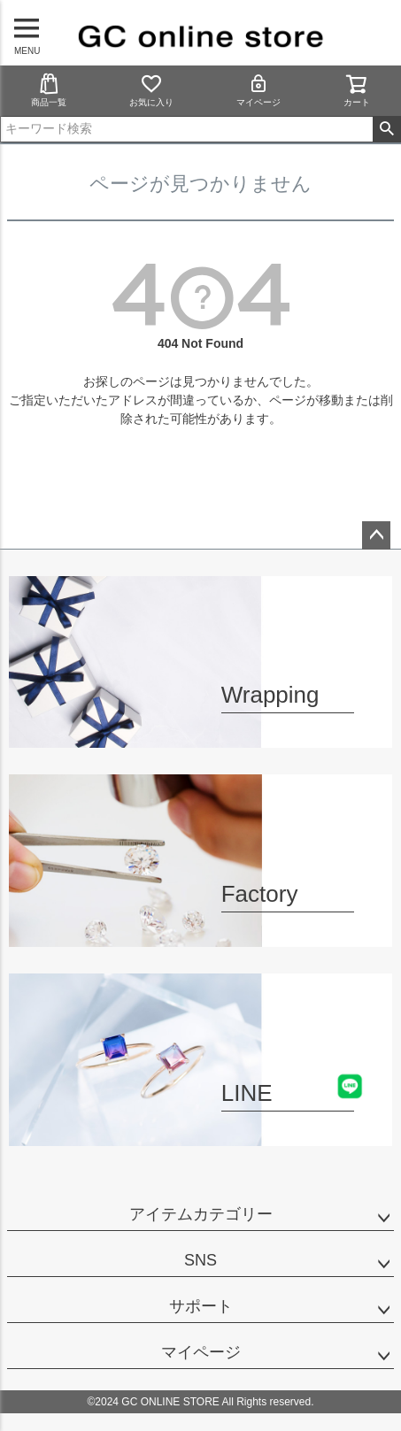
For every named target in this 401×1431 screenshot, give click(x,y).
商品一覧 (48, 90)
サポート (201, 1306)
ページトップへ (376, 535)
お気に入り (151, 90)
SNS (200, 1260)
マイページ (258, 90)
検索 (386, 129)
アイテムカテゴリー (201, 1214)
